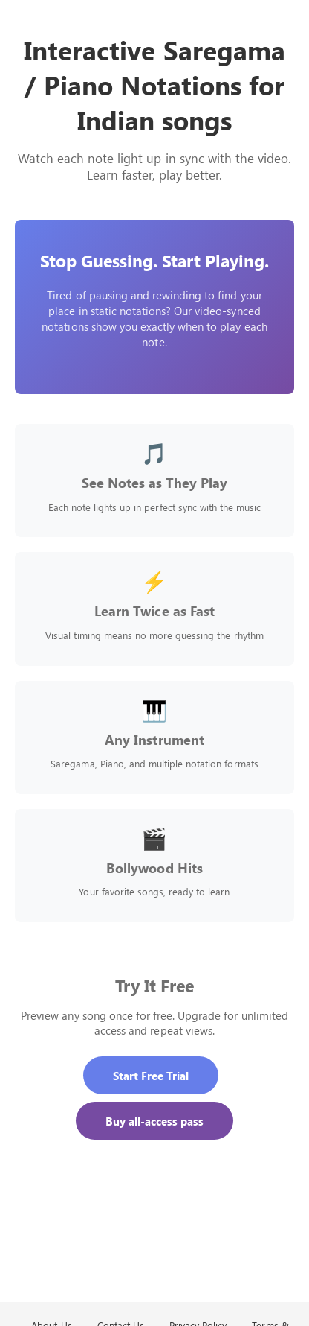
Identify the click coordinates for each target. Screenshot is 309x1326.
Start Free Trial (151, 1075)
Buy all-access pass (154, 1121)
